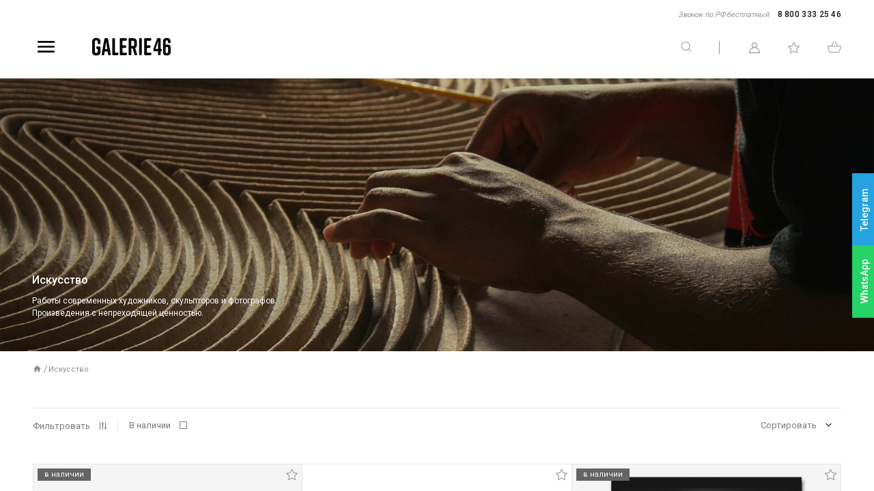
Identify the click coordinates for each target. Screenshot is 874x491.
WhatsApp (864, 281)
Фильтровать (61, 426)
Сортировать (789, 425)
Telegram (864, 209)
